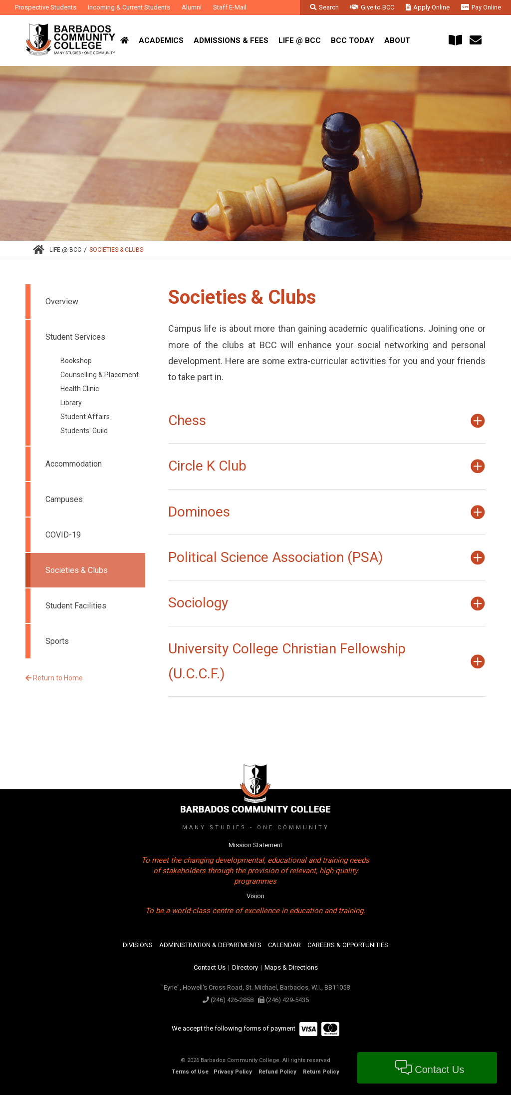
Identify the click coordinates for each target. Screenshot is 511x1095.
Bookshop (76, 361)
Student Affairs (85, 417)
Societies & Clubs (116, 249)
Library (71, 403)
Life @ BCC (65, 249)
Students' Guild (84, 431)
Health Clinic (79, 389)
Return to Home (54, 678)
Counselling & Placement (99, 375)
